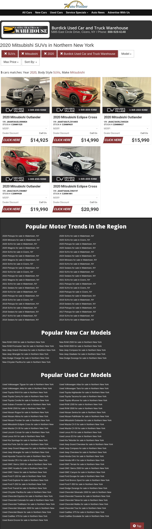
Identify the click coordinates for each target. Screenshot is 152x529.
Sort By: (31, 62)
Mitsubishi (29, 53)
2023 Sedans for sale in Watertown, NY (77, 268)
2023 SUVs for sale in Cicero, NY (17, 264)
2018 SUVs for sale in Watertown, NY (19, 308)
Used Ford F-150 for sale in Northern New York (24, 476)
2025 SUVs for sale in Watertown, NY (19, 244)
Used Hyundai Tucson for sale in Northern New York (26, 456)
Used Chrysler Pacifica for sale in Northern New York (26, 492)
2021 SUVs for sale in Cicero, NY (74, 280)
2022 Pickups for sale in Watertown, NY (20, 276)
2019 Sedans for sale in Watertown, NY (77, 304)
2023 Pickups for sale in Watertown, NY (20, 268)
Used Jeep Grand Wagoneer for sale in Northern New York (29, 448)
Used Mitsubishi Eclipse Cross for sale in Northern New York (28, 425)
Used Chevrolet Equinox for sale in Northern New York (27, 496)
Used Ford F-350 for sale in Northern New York (81, 484)
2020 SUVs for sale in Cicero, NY (74, 288)
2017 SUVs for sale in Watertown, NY (19, 316)
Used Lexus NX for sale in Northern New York (23, 436)
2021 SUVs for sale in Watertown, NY (19, 284)
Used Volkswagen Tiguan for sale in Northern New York (28, 384)
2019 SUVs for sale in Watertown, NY (76, 300)
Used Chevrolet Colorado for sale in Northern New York (28, 500)
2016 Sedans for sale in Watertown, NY (20, 320)
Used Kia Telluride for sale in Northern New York (81, 440)
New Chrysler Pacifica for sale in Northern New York (26, 362)
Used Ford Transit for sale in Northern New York (24, 488)
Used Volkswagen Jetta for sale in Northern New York (27, 388)
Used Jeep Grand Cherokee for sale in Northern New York (86, 444)
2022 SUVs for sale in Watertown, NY (76, 272)
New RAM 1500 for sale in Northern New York (23, 342)
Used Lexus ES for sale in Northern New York (80, 436)
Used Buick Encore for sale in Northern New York (25, 520)
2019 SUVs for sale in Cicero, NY (17, 300)
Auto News (98, 12)
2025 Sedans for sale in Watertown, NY (77, 248)
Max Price (11, 62)
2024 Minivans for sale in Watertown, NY (78, 260)
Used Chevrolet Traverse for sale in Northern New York (84, 496)
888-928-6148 (117, 32)
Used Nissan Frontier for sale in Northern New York (26, 420)
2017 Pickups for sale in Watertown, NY (77, 312)
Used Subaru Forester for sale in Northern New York (26, 404)
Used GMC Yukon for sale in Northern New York (24, 472)
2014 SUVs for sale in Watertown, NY (76, 320)
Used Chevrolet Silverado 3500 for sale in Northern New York (28, 509)
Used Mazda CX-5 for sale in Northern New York (81, 424)
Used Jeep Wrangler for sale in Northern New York (25, 452)
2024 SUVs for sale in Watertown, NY (76, 252)
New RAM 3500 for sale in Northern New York (80, 346)
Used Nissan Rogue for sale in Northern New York (25, 412)
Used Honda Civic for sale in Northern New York (81, 456)
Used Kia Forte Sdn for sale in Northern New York (25, 444)
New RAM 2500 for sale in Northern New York (80, 342)
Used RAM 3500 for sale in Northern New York (80, 408)
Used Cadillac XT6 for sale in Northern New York (24, 516)
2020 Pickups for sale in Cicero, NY (75, 292)
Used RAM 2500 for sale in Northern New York (23, 408)
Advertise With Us (119, 12)
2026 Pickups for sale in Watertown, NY (20, 236)
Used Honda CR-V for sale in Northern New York (24, 460)
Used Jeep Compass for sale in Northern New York (82, 448)
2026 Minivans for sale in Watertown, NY (21, 240)
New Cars (41, 12)
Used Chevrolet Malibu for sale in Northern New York (83, 504)
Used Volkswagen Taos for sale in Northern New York (84, 388)
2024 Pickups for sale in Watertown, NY (20, 256)
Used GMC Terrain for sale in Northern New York (81, 464)
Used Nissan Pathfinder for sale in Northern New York (84, 416)
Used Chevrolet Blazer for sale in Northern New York (26, 512)
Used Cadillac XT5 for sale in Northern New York (81, 512)
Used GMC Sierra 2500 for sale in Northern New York (84, 468)
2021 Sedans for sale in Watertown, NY (20, 288)
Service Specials (77, 12)
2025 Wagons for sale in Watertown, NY (20, 248)
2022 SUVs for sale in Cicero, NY (17, 272)
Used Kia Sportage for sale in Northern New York (25, 440)
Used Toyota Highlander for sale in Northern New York (84, 392)
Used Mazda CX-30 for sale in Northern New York (25, 428)
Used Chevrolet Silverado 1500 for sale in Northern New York (85, 493)
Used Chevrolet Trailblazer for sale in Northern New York (28, 504)
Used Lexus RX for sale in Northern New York (80, 432)
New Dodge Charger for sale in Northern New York (25, 358)
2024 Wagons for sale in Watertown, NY (20, 260)
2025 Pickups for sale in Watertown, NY (77, 244)
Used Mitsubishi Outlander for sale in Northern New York (85, 420)
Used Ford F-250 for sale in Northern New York (24, 484)
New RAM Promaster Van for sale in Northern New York (28, 346)
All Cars (27, 12)
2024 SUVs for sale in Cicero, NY (17, 252)
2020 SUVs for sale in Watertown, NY (19, 292)
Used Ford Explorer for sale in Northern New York (25, 480)
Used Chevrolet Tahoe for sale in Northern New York (83, 500)
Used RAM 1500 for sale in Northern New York (80, 404)
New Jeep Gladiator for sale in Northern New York (82, 354)
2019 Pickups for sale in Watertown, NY (20, 304)
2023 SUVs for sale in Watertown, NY (76, 264)
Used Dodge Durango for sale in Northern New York (83, 488)
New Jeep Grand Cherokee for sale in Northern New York (28, 350)
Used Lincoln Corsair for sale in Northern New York (25, 432)
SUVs (9, 53)
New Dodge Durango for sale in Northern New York (82, 358)
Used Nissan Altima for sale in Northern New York (25, 416)
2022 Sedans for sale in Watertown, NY (77, 276)
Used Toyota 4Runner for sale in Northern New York (83, 400)
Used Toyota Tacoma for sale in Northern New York (82, 396)
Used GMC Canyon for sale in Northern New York (82, 472)
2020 (49, 53)
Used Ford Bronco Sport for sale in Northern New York (84, 480)
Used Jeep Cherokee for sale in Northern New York (83, 452)
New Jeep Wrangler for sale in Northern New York (25, 354)
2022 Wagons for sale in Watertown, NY (20, 280)
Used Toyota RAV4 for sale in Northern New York (24, 392)
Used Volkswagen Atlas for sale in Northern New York (84, 384)
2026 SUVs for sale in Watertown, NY (76, 236)
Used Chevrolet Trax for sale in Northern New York (82, 508)
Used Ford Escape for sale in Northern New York (81, 476)
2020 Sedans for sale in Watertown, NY (77, 296)
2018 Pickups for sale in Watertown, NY (77, 308)
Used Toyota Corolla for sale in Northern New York (25, 400)
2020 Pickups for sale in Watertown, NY (20, 296)
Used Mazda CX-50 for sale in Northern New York (82, 428)
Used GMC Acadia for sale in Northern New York (24, 468)
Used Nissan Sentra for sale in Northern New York (82, 412)
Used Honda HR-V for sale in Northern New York (81, 460)
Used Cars (56, 12)
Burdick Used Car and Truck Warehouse (87, 53)
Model (126, 53)
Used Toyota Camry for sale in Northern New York (25, 396)
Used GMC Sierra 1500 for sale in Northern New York (27, 464)
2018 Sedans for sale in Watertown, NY (20, 312)
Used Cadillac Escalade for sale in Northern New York (84, 516)
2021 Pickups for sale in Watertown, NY (77, 284)
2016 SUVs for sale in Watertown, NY (76, 316)
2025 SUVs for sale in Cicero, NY (74, 240)
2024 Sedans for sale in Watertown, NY (77, 256)
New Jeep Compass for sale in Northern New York (82, 350)
